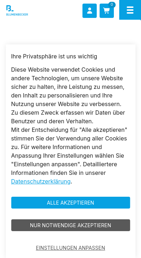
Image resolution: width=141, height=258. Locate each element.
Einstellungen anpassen (70, 248)
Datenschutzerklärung (41, 181)
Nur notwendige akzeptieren (70, 225)
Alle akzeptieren (70, 203)
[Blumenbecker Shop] (27, 10)
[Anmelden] (89, 11)
